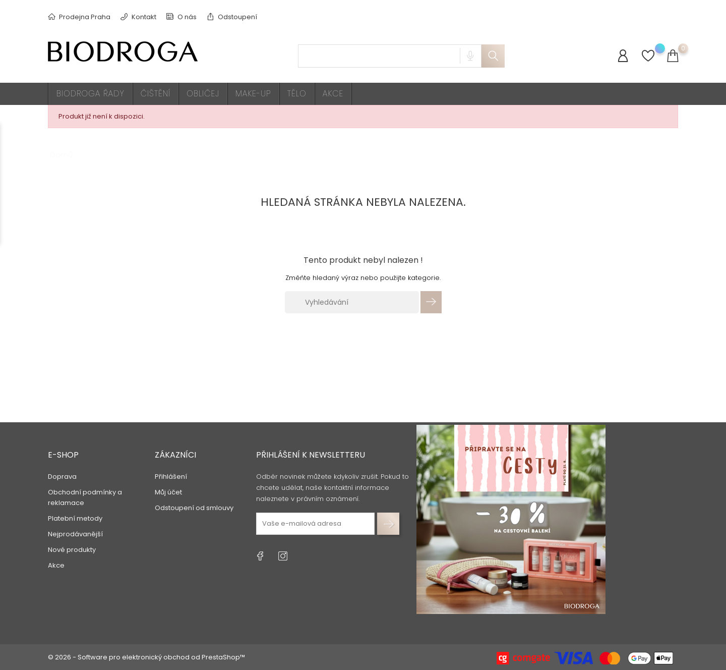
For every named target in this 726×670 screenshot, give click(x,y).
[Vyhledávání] (352, 302)
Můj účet (168, 491)
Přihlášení (171, 476)
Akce (56, 565)
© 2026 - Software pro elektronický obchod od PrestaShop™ (146, 657)
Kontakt (138, 17)
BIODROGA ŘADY (90, 93)
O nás (181, 17)
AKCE (333, 93)
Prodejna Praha (79, 17)
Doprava (62, 476)
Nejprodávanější (75, 533)
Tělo (297, 93)
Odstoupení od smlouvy (194, 507)
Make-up (253, 93)
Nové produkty (72, 549)
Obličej (203, 93)
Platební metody (75, 518)
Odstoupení (232, 17)
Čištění (156, 93)
